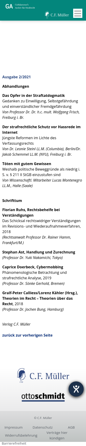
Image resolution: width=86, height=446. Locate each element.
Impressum (13, 427)
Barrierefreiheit (14, 443)
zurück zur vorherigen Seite (27, 335)
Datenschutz (43, 427)
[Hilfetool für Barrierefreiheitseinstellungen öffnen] (76, 389)
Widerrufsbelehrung (21, 435)
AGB (71, 427)
